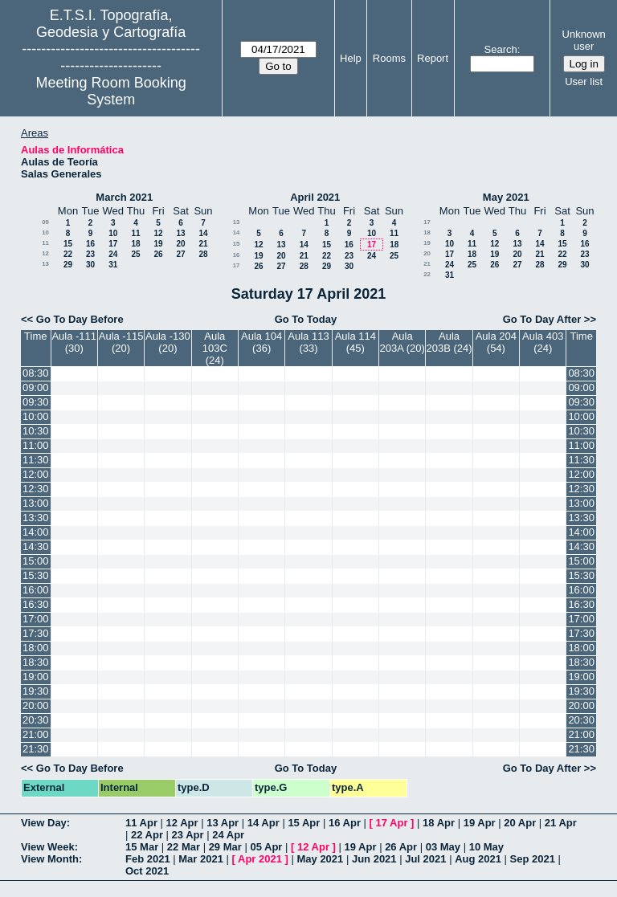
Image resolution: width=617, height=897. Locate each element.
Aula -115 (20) (121, 342)
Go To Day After (542, 319)
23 (90, 254)
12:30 (35, 489)
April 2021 (315, 197)
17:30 (35, 633)
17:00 (35, 619)
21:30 (35, 749)
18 (135, 243)
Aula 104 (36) (261, 342)
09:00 (35, 387)
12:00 (35, 474)
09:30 (35, 402)
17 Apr (392, 823)
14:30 (35, 546)
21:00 (35, 734)
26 (157, 254)
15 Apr (304, 823)
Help (351, 58)
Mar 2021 (200, 859)
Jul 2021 (425, 859)
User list (584, 81)
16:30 (35, 604)
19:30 (35, 691)
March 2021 (124, 197)
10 (45, 232)
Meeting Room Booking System (111, 91)
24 (112, 254)
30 (90, 264)
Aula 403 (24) (542, 342)
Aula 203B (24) (449, 342)
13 (180, 233)
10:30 (35, 431)
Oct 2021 (147, 871)
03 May (443, 847)
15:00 (35, 561)
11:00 (35, 445)
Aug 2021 (478, 859)
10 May (486, 847)
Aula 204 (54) (496, 342)
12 (157, 233)
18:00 (35, 648)
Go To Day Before (80, 319)
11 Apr (141, 823)
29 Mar (225, 847)
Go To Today (306, 319)
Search (500, 49)
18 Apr (439, 823)
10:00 (35, 416)
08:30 (35, 373)
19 (157, 243)
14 (202, 233)
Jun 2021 (374, 859)
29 (67, 264)
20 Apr (520, 823)
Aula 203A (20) (402, 342)
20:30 (35, 720)
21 (202, 243)
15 (67, 243)
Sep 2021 (532, 859)
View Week (48, 847)
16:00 (35, 590)
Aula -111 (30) (73, 342)
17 (112, 243)
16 (90, 243)
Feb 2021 (147, 859)
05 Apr (266, 847)
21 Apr (561, 823)
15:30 (35, 575)
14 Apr (263, 823)
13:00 (35, 503)
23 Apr (188, 835)
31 (112, 264)
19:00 (35, 677)
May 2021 (506, 197)
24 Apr (228, 835)
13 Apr (222, 823)
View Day (44, 823)
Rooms (389, 58)
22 (67, 254)
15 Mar (141, 847)
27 (180, 254)
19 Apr (480, 823)
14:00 (35, 532)
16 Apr (345, 823)
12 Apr (182, 823)
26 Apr (401, 847)
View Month (50, 859)
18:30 (35, 662)
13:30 (35, 518)
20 (180, 243)
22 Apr (147, 835)
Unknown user (584, 40)
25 (135, 254)
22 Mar (183, 847)
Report (432, 58)
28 (202, 254)
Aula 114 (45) (355, 342)
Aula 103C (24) (214, 348)
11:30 (35, 460)
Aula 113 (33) (308, 342)
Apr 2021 (260, 859)
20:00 (35, 705)
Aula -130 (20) (167, 342)
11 (135, 233)
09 (45, 222)
